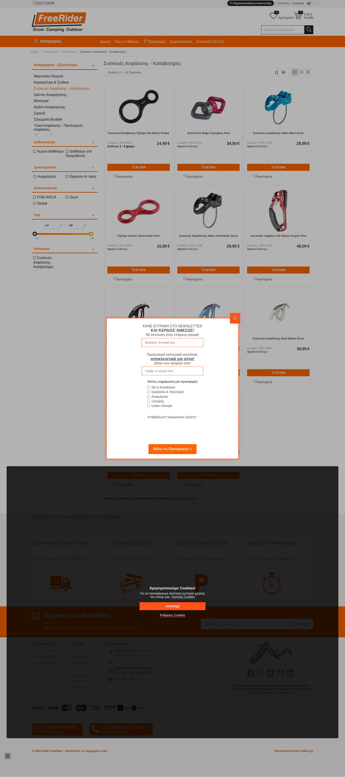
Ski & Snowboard (163, 387)
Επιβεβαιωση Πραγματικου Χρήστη (172, 417)
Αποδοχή (172, 606)
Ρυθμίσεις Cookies (172, 615)
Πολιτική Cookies (183, 597)
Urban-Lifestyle (161, 406)
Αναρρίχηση (159, 396)
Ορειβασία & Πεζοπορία (167, 392)
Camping (157, 401)
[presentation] (172, 428)
